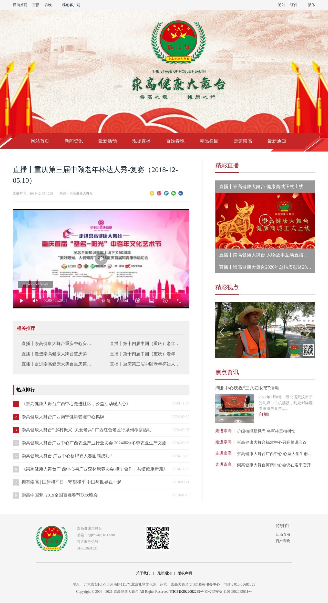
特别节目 (284, 525)
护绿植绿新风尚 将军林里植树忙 (266, 431)
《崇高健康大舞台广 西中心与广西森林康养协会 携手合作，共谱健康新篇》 (95, 469)
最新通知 (277, 141)
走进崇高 (243, 141)
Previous (222, 332)
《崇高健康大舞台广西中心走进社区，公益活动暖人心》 (76, 403)
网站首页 (40, 141)
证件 (294, 5)
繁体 (311, 5)
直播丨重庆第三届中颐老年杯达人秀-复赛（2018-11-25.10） (167, 364)
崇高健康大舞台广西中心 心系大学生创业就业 (278, 453)
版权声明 (185, 573)
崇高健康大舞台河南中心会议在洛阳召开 (274, 465)
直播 (35, 5)
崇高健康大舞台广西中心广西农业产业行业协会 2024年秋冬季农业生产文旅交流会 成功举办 (96, 442)
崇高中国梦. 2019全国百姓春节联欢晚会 (60, 495)
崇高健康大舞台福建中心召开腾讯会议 (272, 442)
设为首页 (20, 5)
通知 (281, 5)
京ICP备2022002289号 (187, 592)
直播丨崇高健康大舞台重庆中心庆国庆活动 (63, 343)
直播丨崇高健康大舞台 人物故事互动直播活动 (266, 254)
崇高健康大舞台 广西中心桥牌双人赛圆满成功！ (68, 456)
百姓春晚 (175, 141)
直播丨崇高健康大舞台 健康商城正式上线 (261, 186)
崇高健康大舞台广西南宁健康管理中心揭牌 (63, 416)
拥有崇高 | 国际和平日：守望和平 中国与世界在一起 (71, 482)
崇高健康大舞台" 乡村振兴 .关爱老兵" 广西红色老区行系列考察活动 (86, 429)
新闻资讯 (74, 141)
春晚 (48, 5)
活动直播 (283, 534)
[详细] (264, 414)
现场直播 (141, 141)
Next (308, 332)
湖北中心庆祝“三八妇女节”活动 (247, 388)
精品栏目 (209, 141)
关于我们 (143, 573)
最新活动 (107, 141)
